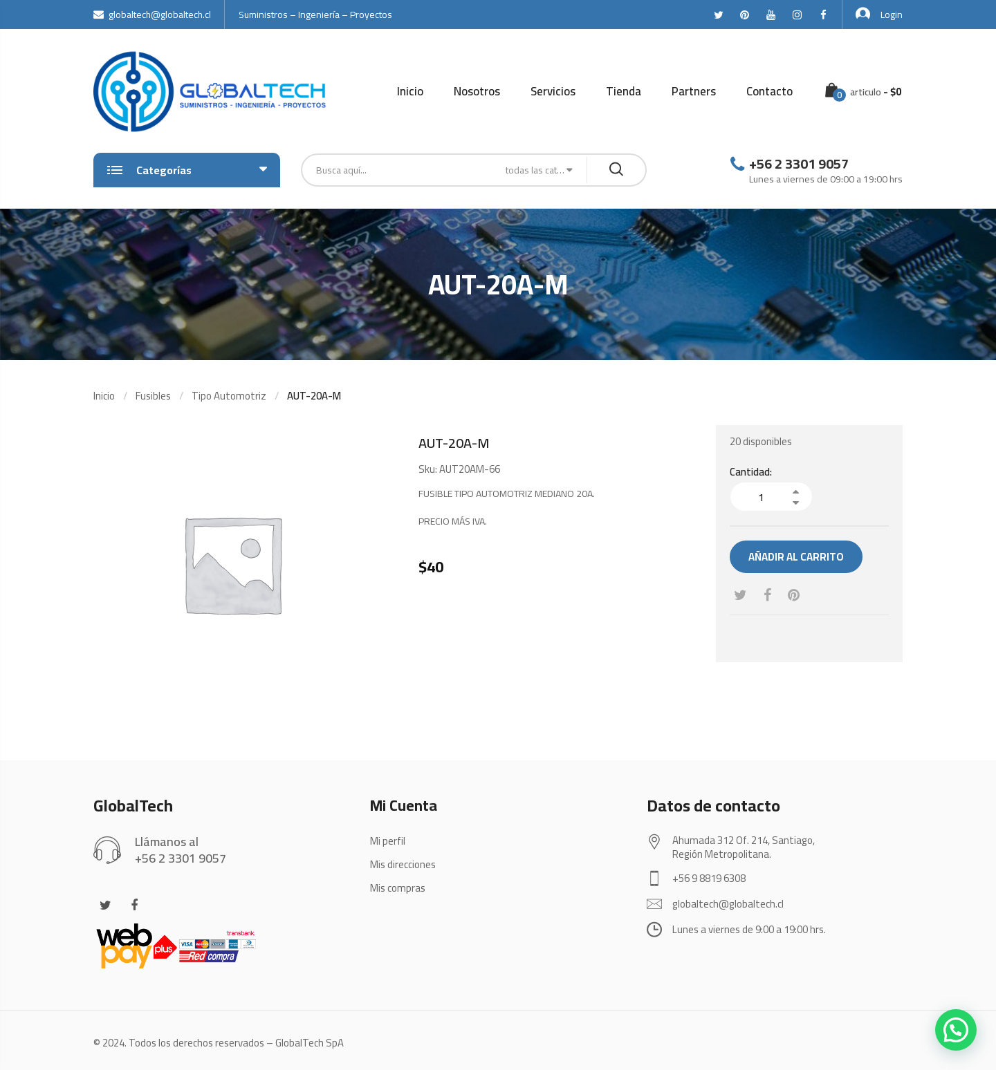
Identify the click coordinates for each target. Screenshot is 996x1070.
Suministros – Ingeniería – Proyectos (315, 15)
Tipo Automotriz (229, 396)
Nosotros (477, 91)
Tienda (623, 91)
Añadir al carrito (796, 557)
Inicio (410, 91)
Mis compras (397, 888)
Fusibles (153, 396)
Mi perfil (387, 841)
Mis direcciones (403, 864)
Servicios (553, 91)
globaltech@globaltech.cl (152, 15)
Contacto (769, 91)
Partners (694, 91)
